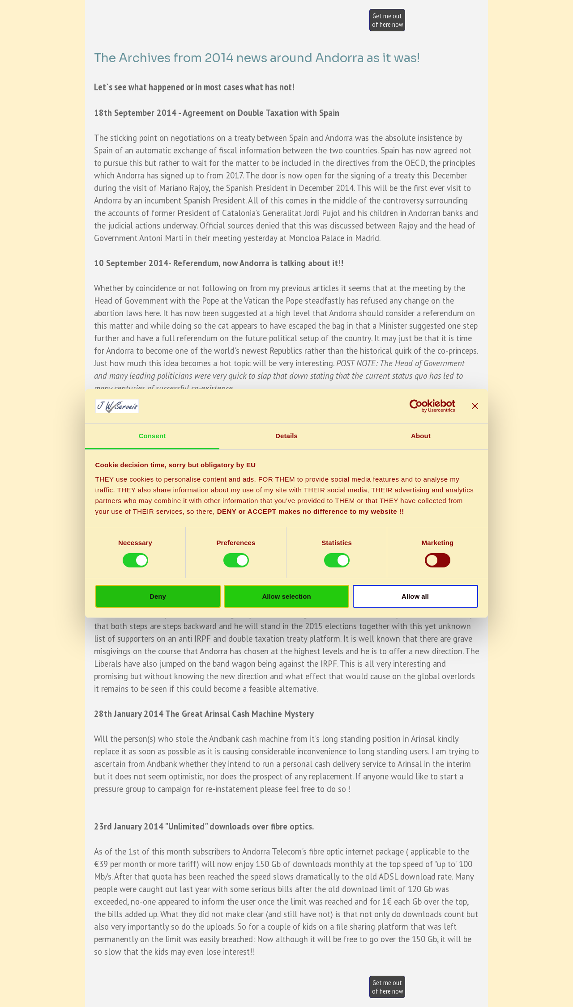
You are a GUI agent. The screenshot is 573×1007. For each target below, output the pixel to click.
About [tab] (421, 436)
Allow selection (286, 596)
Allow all (415, 596)
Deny (158, 596)
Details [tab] (286, 436)
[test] (387, 20)
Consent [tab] (152, 436)
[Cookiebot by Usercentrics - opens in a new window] (416, 406)
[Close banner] (475, 406)
